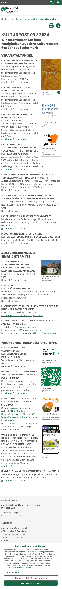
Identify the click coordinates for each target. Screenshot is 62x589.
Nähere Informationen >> (15, 82)
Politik (5, 541)
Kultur (17, 19)
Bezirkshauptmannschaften (15, 534)
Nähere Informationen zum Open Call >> (23, 315)
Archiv (33, 19)
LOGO (10, 380)
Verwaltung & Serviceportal (15, 528)
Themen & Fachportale (13, 537)
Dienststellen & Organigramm (16, 531)
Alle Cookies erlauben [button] (31, 583)
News (25, 19)
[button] (12, 572)
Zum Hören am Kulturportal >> (18, 407)
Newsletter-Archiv (47, 19)
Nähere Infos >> (11, 466)
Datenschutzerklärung (12, 567)
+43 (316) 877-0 (15, 512)
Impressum (26, 567)
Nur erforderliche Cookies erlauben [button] (31, 578)
